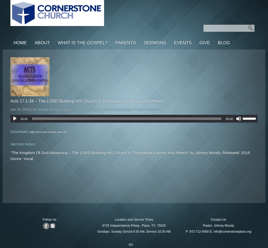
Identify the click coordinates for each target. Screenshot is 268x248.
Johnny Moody (48, 109)
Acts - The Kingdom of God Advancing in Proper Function (116, 109)
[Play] (14, 118)
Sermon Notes (22, 144)
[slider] (127, 118)
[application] (134, 119)
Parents (125, 42)
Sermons (155, 42)
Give (204, 42)
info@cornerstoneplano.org (232, 231)
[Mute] (238, 118)
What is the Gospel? (83, 42)
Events (183, 42)
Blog (224, 42)
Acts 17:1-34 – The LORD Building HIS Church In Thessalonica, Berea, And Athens (87, 101)
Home (20, 42)
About (42, 42)
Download (19, 131)
